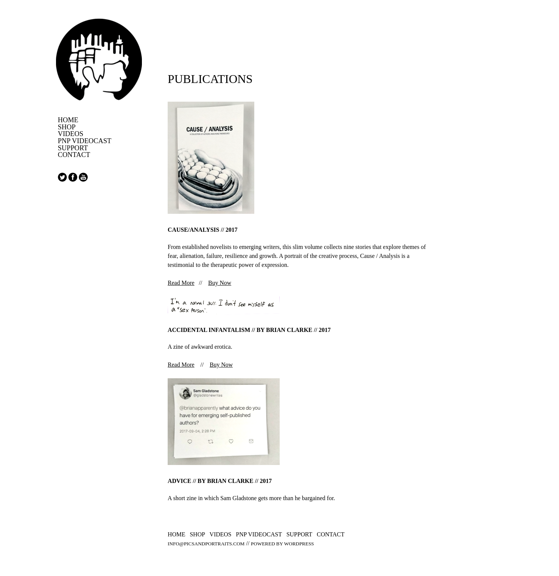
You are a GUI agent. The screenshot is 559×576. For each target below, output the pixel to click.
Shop (67, 127)
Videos (70, 134)
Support (73, 148)
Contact (74, 154)
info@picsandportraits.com (206, 543)
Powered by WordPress (282, 543)
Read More (181, 283)
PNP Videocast (85, 141)
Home (68, 120)
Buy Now (220, 283)
